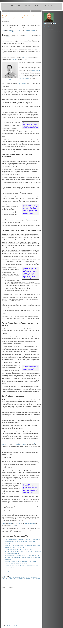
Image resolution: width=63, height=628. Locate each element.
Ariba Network (14, 577)
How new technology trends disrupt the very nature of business (20, 569)
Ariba (8, 577)
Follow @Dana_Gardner (49, 26)
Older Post (39, 622)
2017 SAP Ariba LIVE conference (13, 36)
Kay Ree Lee (26, 57)
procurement (36, 56)
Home (22, 622)
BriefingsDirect (27, 35)
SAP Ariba (14, 31)
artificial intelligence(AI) (21, 444)
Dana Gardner (33, 577)
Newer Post (4, 622)
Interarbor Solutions (23, 40)
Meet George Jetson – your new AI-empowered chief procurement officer (22, 555)
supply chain (5, 579)
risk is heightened (36, 70)
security (38, 578)
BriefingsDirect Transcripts (31, 6)
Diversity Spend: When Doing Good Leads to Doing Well (18, 549)
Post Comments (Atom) (12, 625)
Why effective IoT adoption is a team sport (15, 547)
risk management (25, 578)
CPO (28, 577)
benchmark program (22, 83)
